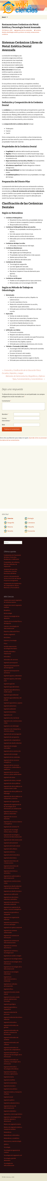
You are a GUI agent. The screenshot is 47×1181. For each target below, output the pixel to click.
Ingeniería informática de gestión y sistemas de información (11, 1032)
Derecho (8, 531)
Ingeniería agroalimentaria (11, 687)
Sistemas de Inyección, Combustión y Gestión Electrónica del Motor (10, 571)
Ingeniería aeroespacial (10, 662)
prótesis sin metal (24, 32)
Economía (29, 531)
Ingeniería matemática (10, 1083)
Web (3, 425)
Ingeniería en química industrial (13, 927)
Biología (29, 518)
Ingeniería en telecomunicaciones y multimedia (10, 979)
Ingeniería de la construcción (12, 751)
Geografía (9, 523)
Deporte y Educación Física (12, 631)
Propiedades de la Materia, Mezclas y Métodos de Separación (12, 564)
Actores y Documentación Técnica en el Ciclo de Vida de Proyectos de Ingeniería (12, 578)
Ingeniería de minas (9, 777)
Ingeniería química (9, 1100)
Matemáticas (7, 1132)
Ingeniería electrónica (10, 858)
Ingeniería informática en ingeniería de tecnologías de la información (13, 1055)
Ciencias (8, 518)
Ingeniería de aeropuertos (11, 737)
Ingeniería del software (10, 849)
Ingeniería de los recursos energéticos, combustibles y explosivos (12, 767)
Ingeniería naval (8, 1097)
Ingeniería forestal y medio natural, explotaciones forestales (12, 999)
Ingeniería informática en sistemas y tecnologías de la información (12, 1062)
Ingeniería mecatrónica (10, 1089)
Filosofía (29, 527)
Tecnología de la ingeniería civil (13, 1155)
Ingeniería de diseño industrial (12, 743)
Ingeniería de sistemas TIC (11, 827)
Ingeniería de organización (11, 801)
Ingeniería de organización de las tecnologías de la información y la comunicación (12, 806)
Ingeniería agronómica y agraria (13, 703)
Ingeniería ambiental (10, 709)
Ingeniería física (8, 989)
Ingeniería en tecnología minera (13, 959)
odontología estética (12, 32)
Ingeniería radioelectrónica (12, 1103)
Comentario (6, 401)
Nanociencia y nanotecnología (12, 1141)
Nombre (5, 414)
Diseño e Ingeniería (9, 634)
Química (6, 1144)
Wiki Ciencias (7, 1177)
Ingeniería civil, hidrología (11, 726)
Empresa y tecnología (10, 640)
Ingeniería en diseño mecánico (13, 891)
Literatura (29, 523)
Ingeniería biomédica (10, 712)
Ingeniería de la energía (10, 754)
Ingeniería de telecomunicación (13, 840)
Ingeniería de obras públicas (12, 783)
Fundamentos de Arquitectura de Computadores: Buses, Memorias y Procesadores (12, 585)
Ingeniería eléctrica (9, 852)
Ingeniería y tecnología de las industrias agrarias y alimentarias (12, 1119)
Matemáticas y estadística (11, 1138)
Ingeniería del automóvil (11, 843)
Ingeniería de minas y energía (12, 780)
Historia (8, 527)
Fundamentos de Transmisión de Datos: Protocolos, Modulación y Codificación (12, 557)
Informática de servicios (11, 659)
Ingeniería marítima (9, 1080)
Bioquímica (7, 610)
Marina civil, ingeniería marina (12, 1124)
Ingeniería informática (10, 1022)
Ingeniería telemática (10, 1111)
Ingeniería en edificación (11, 894)
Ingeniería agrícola (9, 684)
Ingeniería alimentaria (10, 706)
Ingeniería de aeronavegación (12, 734)
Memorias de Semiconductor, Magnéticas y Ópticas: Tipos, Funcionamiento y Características (25, 377)
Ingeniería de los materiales (24, 30)
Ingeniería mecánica (9, 1086)
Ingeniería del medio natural (12, 846)
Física (5, 643)
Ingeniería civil (8, 715)
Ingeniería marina (9, 1077)
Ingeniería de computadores (12, 740)
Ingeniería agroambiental (11, 695)
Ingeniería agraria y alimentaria (13, 676)
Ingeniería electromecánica (12, 855)
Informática (7, 656)
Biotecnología (8, 613)
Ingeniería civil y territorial (11, 718)
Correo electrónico (6, 419)
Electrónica (7, 637)
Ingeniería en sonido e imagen (12, 956)
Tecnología (7, 1147)
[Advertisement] (34, 65)
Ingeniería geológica (10, 1004)
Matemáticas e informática (11, 1135)
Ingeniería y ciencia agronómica (13, 1114)
